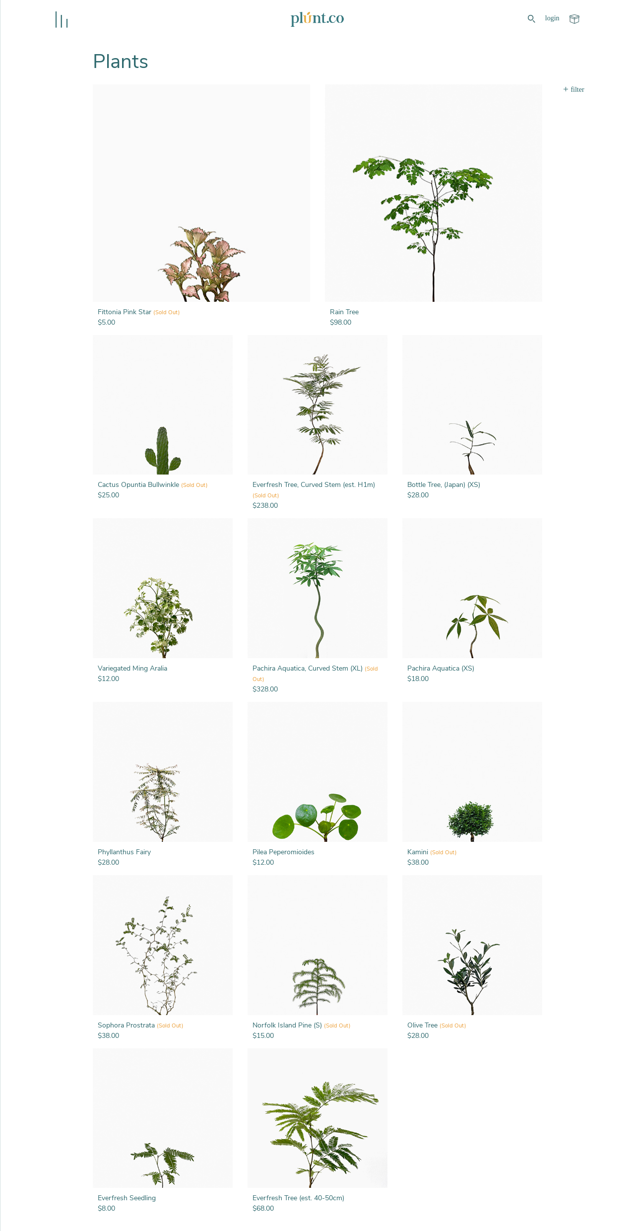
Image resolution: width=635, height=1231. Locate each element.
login (552, 18)
